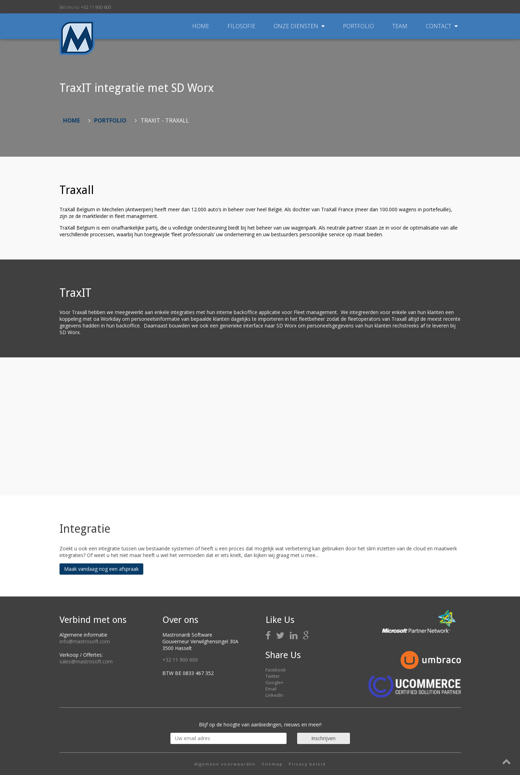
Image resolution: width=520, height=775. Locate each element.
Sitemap (272, 764)
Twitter (272, 676)
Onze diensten (300, 26)
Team (400, 26)
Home (200, 26)
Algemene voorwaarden (225, 764)
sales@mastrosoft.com (86, 661)
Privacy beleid (307, 764)
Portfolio (359, 26)
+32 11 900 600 (96, 7)
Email (270, 689)
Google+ (274, 682)
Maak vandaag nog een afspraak (101, 568)
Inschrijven (323, 738)
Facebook (275, 670)
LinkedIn (274, 695)
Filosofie (242, 26)
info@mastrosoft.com (84, 641)
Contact (442, 26)
